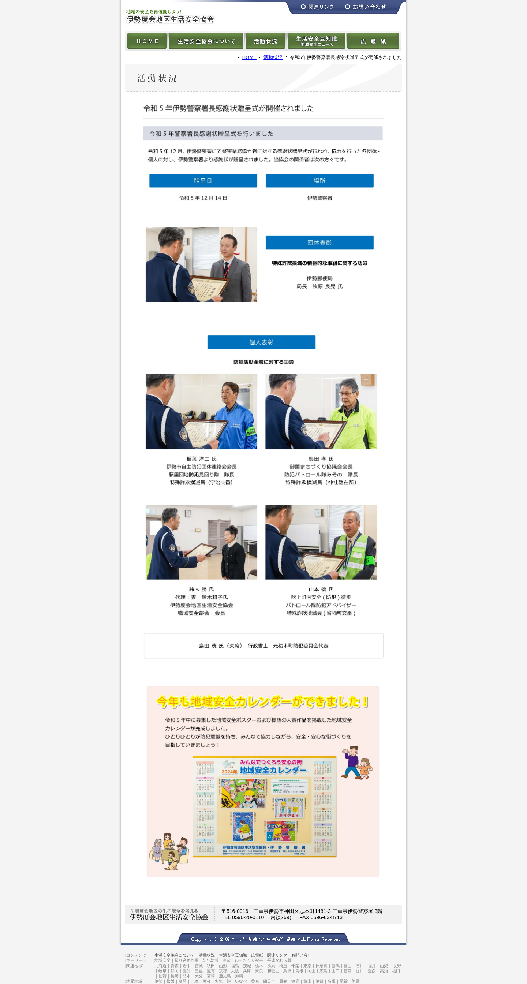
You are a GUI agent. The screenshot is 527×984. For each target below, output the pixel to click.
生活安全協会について (174, 955)
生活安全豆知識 (233, 955)
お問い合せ (301, 955)
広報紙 (257, 955)
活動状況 (273, 57)
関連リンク (277, 955)
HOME (249, 57)
